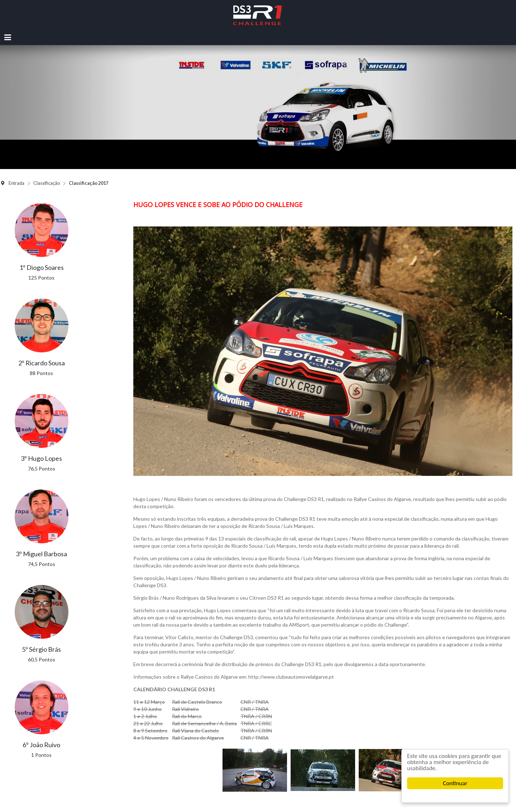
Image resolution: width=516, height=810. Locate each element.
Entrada (16, 183)
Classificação (46, 183)
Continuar (455, 783)
